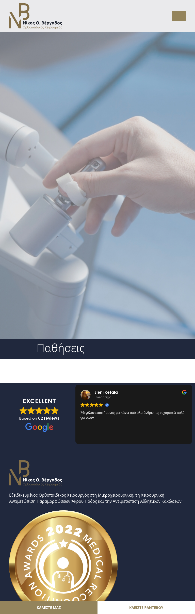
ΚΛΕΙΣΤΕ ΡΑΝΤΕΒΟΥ (146, 607)
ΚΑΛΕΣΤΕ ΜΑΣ (49, 607)
